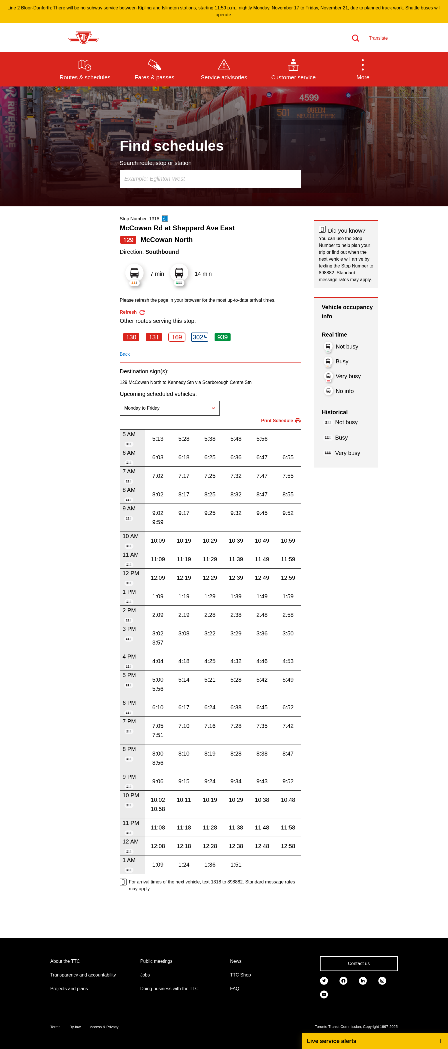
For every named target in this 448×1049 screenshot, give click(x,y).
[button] (363, 69)
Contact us (359, 963)
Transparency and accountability (83, 975)
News (235, 961)
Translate (378, 38)
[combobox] (210, 179)
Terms (55, 1027)
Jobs (145, 975)
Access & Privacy (104, 1027)
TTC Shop (240, 975)
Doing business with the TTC (169, 988)
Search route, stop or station (155, 163)
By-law (75, 1027)
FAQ (234, 988)
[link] (324, 980)
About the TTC (65, 961)
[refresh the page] (133, 312)
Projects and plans (69, 988)
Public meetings (156, 961)
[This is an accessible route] (165, 219)
